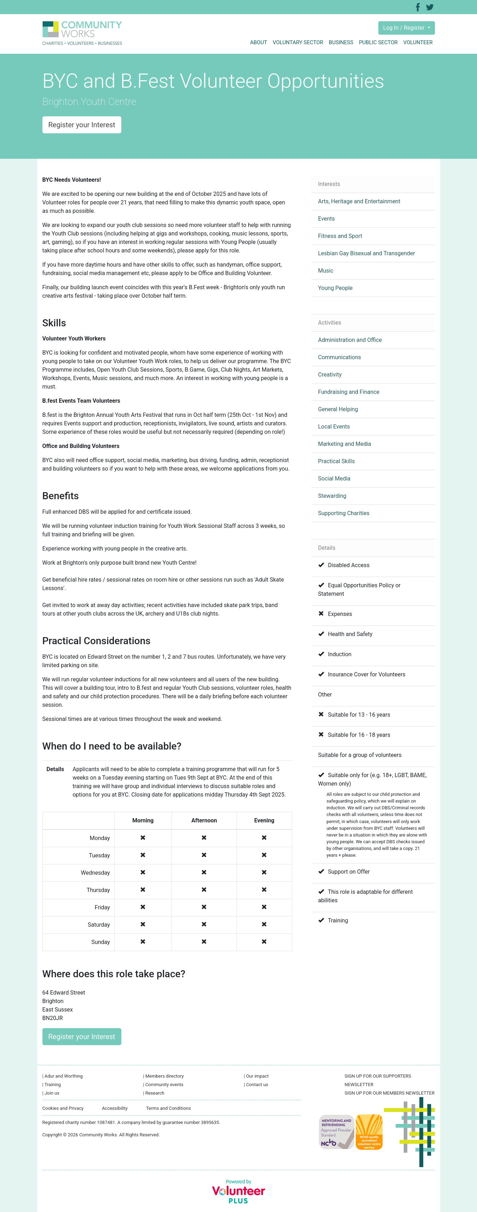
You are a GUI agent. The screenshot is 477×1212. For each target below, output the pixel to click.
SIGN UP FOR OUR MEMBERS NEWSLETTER (390, 1093)
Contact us (256, 1084)
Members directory (163, 1076)
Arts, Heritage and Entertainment (359, 201)
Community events (163, 1084)
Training (51, 1084)
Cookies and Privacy (63, 1108)
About (258, 42)
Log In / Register (404, 27)
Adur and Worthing (62, 1076)
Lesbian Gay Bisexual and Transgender (366, 253)
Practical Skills (336, 461)
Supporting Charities (344, 513)
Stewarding (332, 496)
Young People (335, 288)
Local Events (334, 426)
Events (326, 218)
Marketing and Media (344, 444)
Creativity (330, 374)
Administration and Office (350, 340)
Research (153, 1093)
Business (341, 42)
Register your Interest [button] (81, 125)
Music (325, 270)
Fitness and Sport (340, 236)
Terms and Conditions (168, 1108)
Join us (50, 1093)
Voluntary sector (298, 42)
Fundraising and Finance (349, 392)
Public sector (378, 42)
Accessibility (115, 1108)
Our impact (256, 1076)
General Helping (338, 409)
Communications (339, 357)
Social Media (334, 478)
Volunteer (418, 42)
